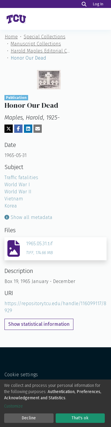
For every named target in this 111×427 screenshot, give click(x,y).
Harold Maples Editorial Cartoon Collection (40, 51)
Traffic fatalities (21, 177)
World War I (17, 184)
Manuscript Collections (36, 44)
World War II (17, 191)
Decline (29, 418)
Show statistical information (39, 324)
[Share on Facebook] (18, 129)
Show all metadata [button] (28, 217)
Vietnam (13, 199)
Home (11, 37)
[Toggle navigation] (99, 18)
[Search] (84, 4)
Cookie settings (21, 374)
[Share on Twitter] (8, 129)
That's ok (80, 418)
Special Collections (44, 37)
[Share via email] (37, 129)
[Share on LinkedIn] (28, 129)
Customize (13, 406)
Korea (10, 206)
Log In (98, 4)
